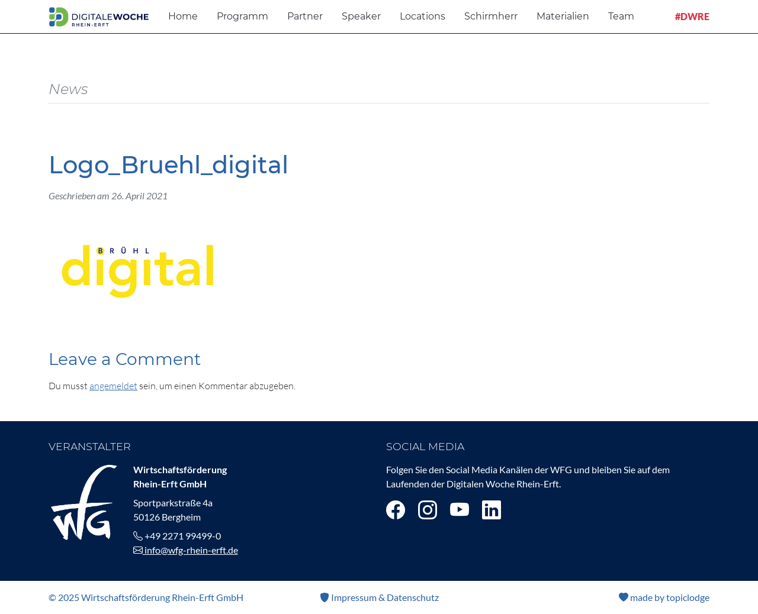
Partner (305, 16)
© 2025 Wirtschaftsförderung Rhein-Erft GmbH (146, 597)
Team (621, 16)
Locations (422, 16)
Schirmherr (491, 16)
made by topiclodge (664, 597)
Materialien (563, 16)
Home (183, 16)
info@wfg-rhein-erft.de (185, 549)
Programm (242, 16)
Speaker (361, 16)
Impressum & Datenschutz (379, 597)
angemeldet (113, 386)
